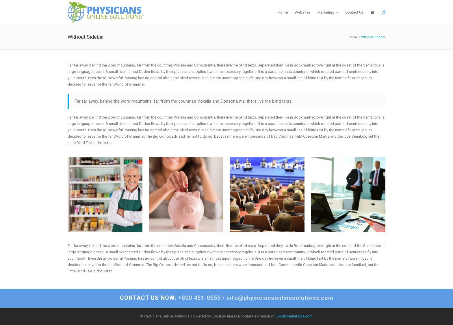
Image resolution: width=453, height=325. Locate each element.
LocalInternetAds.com (294, 316)
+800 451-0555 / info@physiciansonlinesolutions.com (226, 297)
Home (353, 37)
